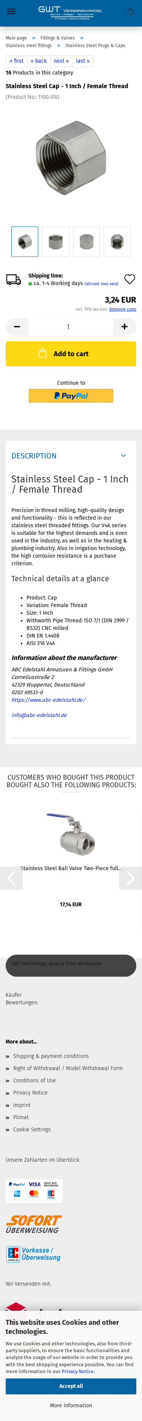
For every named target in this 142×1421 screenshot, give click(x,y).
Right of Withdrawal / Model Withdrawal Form (68, 1068)
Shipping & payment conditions (51, 1056)
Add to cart (63, 353)
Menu (11, 11)
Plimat (21, 1117)
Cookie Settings (32, 1129)
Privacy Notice (78, 1371)
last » (83, 61)
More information (71, 1405)
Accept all (71, 1386)
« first (16, 61)
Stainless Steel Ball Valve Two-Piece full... (71, 868)
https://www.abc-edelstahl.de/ (48, 700)
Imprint (22, 1105)
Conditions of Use (34, 1080)
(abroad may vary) (101, 283)
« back (39, 61)
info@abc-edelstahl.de (39, 715)
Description (34, 455)
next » (61, 61)
